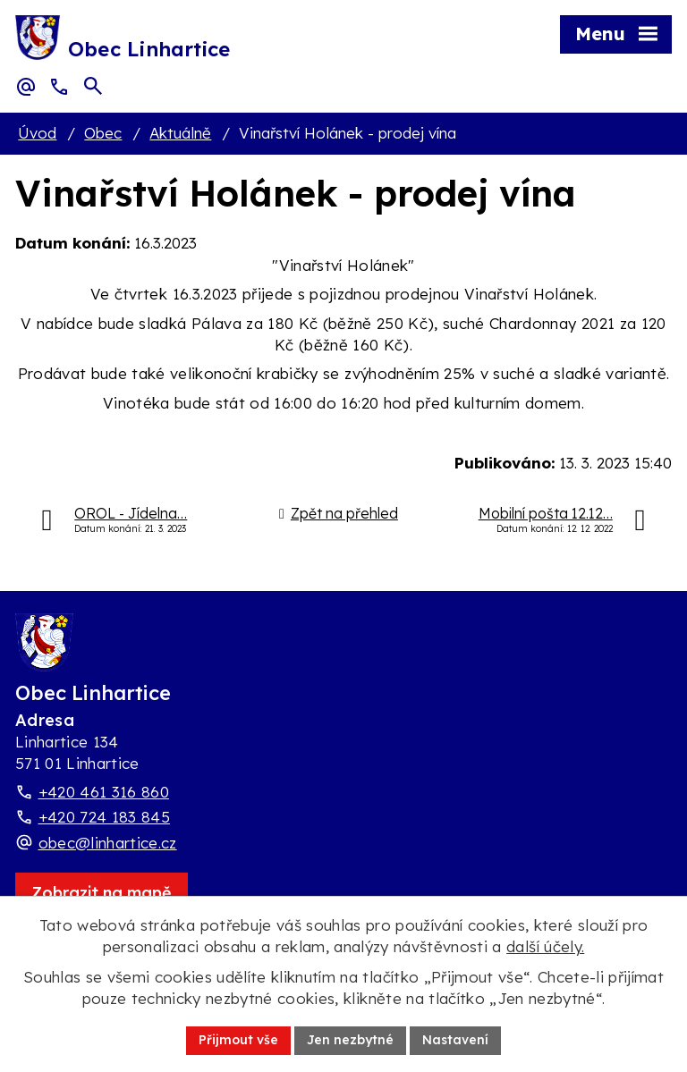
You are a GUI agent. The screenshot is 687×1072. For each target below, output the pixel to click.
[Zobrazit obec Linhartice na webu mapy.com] (101, 893)
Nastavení (455, 1040)
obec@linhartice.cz (107, 842)
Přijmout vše (238, 1040)
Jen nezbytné (350, 1040)
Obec (103, 132)
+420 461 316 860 (103, 791)
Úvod (37, 132)
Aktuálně (180, 132)
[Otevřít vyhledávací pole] (93, 86)
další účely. (545, 946)
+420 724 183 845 (104, 816)
